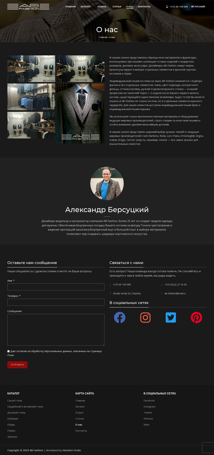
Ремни (11, 430)
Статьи (79, 418)
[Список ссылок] (177, 7)
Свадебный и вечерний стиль (25, 406)
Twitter (148, 412)
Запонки (12, 436)
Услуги (79, 412)
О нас (78, 424)
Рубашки (12, 418)
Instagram (149, 406)
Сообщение (14, 311)
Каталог (80, 406)
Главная (103, 37)
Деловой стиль (16, 412)
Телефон (13, 295)
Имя (10, 280)
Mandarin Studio (72, 450)
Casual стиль (14, 400)
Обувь (11, 424)
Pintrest (148, 418)
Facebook (149, 400)
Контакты (81, 430)
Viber (147, 424)
